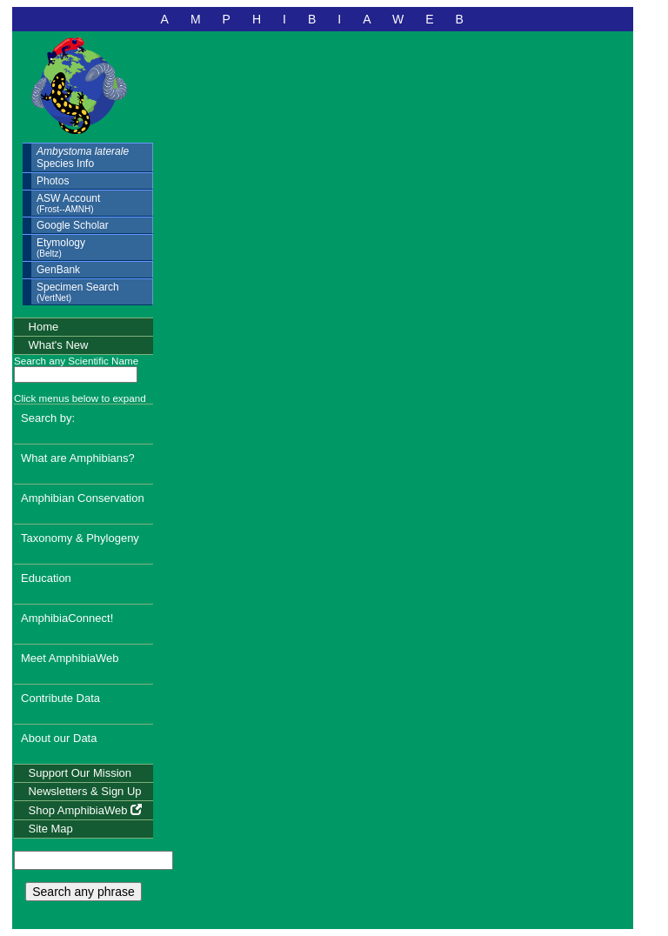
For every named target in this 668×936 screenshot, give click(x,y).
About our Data (59, 738)
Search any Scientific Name (76, 360)
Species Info (83, 157)
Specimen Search (78, 292)
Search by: (48, 418)
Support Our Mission (80, 772)
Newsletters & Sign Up (85, 791)
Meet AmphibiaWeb (70, 658)
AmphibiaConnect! (67, 618)
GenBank (58, 270)
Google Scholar (73, 225)
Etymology (61, 247)
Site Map (51, 828)
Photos (53, 181)
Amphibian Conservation (82, 498)
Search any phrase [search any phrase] (83, 892)
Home (44, 326)
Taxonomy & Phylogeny (80, 538)
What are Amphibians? (78, 458)
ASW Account (68, 203)
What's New (59, 344)
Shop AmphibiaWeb (86, 810)
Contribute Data (60, 698)
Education (46, 578)
